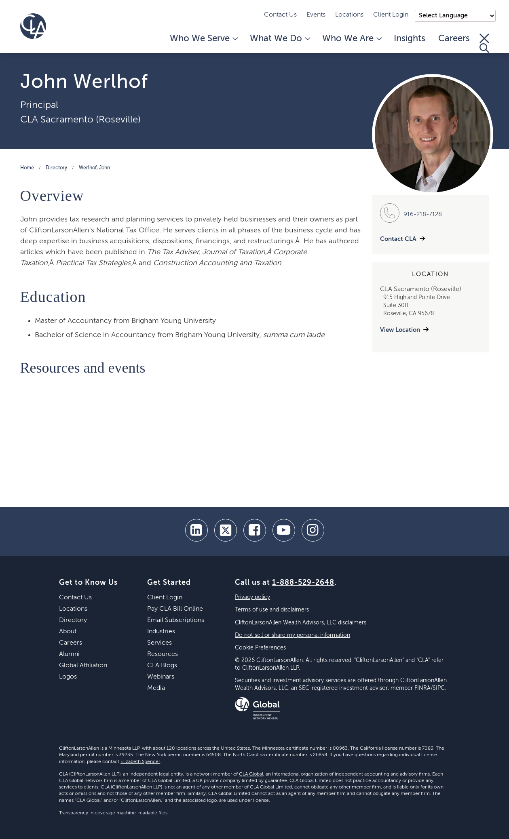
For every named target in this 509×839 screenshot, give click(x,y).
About (67, 631)
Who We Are (351, 38)
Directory (56, 168)
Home (27, 168)
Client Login (390, 15)
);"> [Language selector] (455, 16)
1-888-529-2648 (303, 582)
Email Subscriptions (175, 620)
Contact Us (280, 15)
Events (315, 15)
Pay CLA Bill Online (175, 609)
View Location (400, 330)
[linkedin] (196, 530)
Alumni (69, 654)
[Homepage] (33, 26)
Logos (68, 677)
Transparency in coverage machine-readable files (113, 813)
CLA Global (251, 774)
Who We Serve (203, 38)
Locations (349, 15)
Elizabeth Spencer (140, 761)
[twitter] (225, 530)
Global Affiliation (83, 665)
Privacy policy (252, 597)
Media (156, 688)
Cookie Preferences (260, 648)
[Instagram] (313, 530)
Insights (409, 38)
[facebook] (254, 530)
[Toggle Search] (484, 43)
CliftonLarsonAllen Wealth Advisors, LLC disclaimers (300, 623)
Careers (454, 38)
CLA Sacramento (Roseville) (80, 119)
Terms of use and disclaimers (272, 610)
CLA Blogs (162, 665)
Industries (161, 631)
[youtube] (283, 530)
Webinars (160, 677)
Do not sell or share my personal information (292, 635)
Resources (162, 654)
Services (159, 643)
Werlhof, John (94, 168)
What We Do (279, 38)
